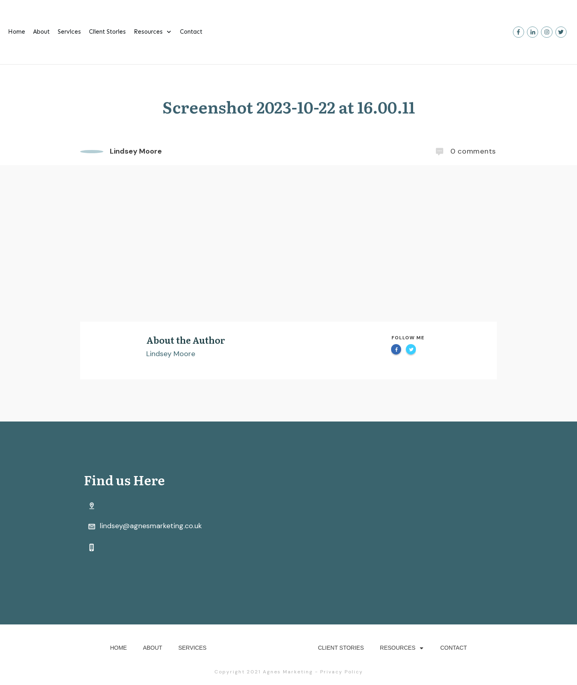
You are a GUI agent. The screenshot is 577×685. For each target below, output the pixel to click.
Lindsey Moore (170, 354)
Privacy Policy (341, 672)
